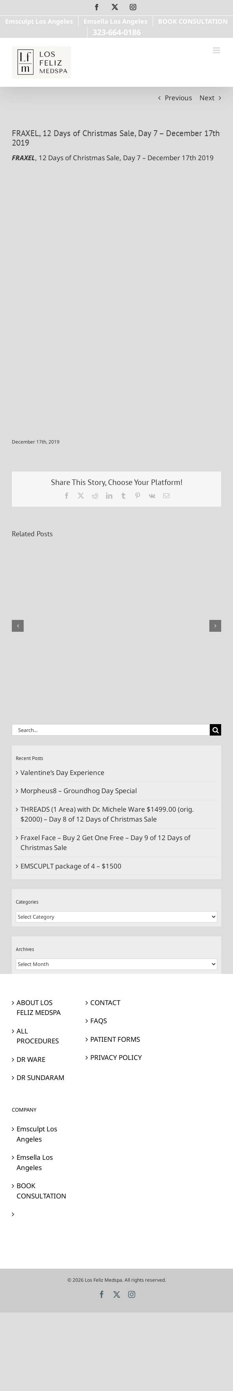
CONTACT (105, 1002)
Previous (178, 97)
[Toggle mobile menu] (217, 50)
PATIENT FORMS (115, 1039)
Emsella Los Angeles (35, 1162)
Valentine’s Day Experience (62, 772)
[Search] (215, 730)
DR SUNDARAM (40, 1077)
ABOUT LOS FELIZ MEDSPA (39, 1007)
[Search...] (111, 730)
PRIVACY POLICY (116, 1057)
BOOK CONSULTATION (41, 1190)
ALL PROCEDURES (38, 1036)
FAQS (98, 1020)
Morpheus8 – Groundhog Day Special (79, 790)
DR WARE (31, 1059)
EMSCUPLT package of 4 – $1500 (71, 866)
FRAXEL (23, 157)
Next (206, 97)
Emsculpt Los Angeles (37, 1134)
